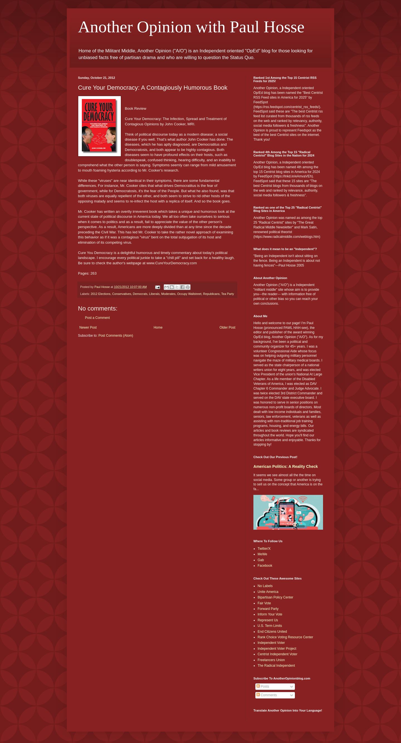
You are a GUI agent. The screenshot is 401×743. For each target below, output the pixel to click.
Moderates (168, 293)
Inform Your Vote (270, 614)
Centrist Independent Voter (277, 654)
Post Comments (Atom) (115, 336)
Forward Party (268, 609)
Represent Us (268, 620)
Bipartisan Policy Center (275, 597)
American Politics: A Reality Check (285, 466)
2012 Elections (101, 293)
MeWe (262, 554)
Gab (261, 560)
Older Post (227, 327)
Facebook (265, 566)
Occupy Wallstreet (189, 293)
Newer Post (88, 327)
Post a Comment (97, 318)
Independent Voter (271, 643)
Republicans (211, 293)
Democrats (140, 293)
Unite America (268, 592)
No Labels (265, 586)
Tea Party (227, 293)
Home (158, 327)
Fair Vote (264, 603)
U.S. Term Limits (270, 626)
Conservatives (121, 293)
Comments (266, 695)
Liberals (154, 293)
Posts (262, 686)
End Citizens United (272, 632)
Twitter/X (264, 549)
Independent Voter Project (277, 649)
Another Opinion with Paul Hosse (191, 27)
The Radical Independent (276, 666)
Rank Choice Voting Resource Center (285, 637)
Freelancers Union (271, 660)
